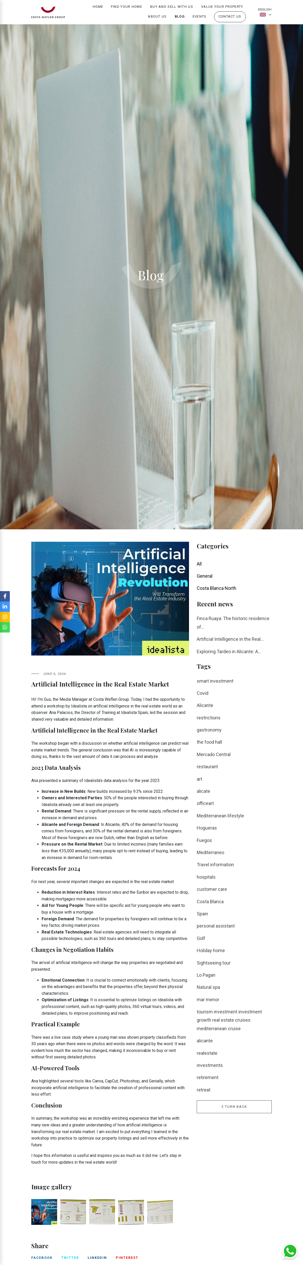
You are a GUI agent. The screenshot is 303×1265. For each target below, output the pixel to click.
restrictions (209, 717)
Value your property (222, 9)
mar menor (208, 999)
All (199, 564)
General (205, 576)
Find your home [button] (126, 9)
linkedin (97, 1258)
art (199, 779)
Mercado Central (214, 754)
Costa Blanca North (216, 588)
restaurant (207, 766)
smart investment (215, 681)
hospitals (206, 877)
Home (98, 9)
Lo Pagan (206, 975)
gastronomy (209, 730)
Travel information (215, 864)
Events (200, 18)
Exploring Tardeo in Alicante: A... (229, 651)
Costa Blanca (210, 901)
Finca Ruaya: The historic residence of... (233, 622)
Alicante (205, 705)
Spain (202, 913)
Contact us (229, 18)
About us (157, 18)
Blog (180, 18)
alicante (205, 1040)
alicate (203, 791)
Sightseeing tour (214, 963)
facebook (41, 1258)
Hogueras (207, 828)
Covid (202, 693)
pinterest (127, 1258)
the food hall (209, 742)
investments (210, 1065)
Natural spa (208, 987)
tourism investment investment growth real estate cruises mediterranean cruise (229, 1020)
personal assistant (216, 926)
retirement (207, 1077)
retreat (203, 1090)
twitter (70, 1258)
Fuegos (204, 840)
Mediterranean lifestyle (220, 815)
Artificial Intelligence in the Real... (230, 639)
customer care (212, 889)
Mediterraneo (210, 852)
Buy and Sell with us (171, 9)
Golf (201, 938)
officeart (205, 803)
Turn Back (234, 1107)
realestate (207, 1053)
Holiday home (211, 950)
